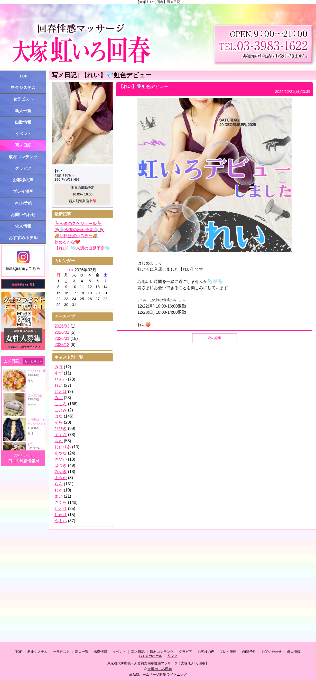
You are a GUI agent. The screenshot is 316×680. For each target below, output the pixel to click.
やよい (60, 521)
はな (58, 416)
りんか (60, 379)
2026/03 (61, 326)
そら (58, 422)
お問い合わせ (23, 214)
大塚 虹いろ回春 (159, 669)
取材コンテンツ (23, 157)
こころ (60, 404)
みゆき (60, 471)
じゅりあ (62, 447)
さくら (60, 502)
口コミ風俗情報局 (23, 461)
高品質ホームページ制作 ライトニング (158, 674)
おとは (60, 391)
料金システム (23, 87)
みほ (58, 367)
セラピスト (23, 99)
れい (58, 385)
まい (58, 496)
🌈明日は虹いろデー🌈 (76, 236)
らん (58, 484)
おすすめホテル (23, 237)
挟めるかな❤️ (67, 242)
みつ (58, 398)
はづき (60, 465)
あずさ (60, 434)
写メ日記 (23, 145)
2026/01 (61, 338)
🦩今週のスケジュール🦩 (78, 223)
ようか (60, 478)
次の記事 (214, 338)
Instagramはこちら (23, 261)
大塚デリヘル (23, 455)
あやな (60, 453)
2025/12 (61, 344)
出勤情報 (23, 122)
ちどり (60, 508)
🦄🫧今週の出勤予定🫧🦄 (79, 230)
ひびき (60, 428)
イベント (23, 134)
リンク (173, 656)
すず (58, 373)
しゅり (60, 515)
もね (58, 441)
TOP (23, 76)
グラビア (23, 168)
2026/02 (61, 332)
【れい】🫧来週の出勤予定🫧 (82, 248)
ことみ (60, 410)
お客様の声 (23, 180)
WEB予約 (23, 203)
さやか (60, 459)
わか (58, 490)
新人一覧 (23, 111)
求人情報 (23, 226)
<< (71, 270)
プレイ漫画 (23, 191)
